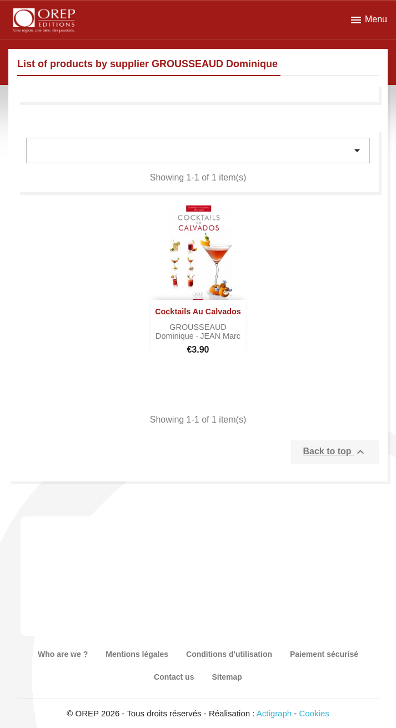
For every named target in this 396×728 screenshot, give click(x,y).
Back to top (335, 452)
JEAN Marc (220, 336)
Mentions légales (137, 654)
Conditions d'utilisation (229, 654)
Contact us (174, 676)
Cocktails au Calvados (198, 311)
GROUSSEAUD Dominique (191, 331)
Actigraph (274, 713)
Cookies (314, 713)
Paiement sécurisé (324, 654)
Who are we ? (63, 654)
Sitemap (227, 676)
